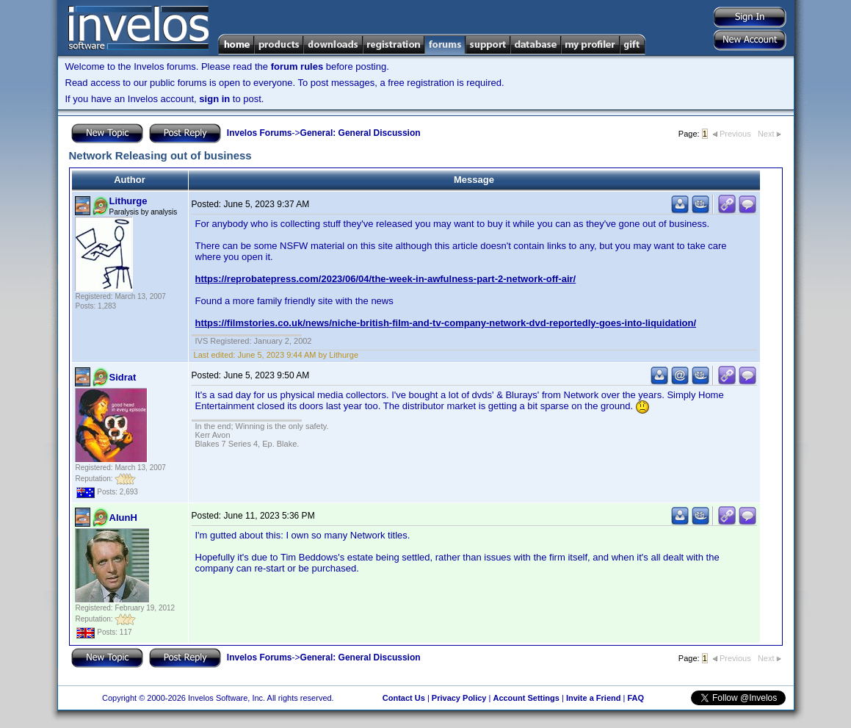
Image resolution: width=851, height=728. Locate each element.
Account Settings (526, 697)
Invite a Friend (593, 697)
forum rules (297, 66)
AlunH (123, 517)
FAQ (635, 697)
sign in (214, 98)
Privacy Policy (459, 697)
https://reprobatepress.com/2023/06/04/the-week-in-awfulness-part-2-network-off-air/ (385, 278)
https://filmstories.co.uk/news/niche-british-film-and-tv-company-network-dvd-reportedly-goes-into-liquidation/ (446, 322)
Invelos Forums (259, 133)
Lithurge (128, 200)
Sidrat (123, 377)
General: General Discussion (360, 133)
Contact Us (404, 697)
